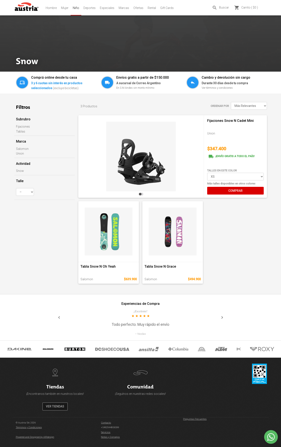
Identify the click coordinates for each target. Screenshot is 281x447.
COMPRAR (235, 190)
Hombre (51, 8)
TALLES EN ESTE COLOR (222, 170)
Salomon (22, 148)
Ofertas (138, 8)
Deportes (89, 8)
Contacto (106, 422)
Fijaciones (23, 126)
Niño (76, 8)
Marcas (124, 8)
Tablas (20, 131)
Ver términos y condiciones (217, 87)
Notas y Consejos (110, 437)
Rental (152, 8)
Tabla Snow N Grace (160, 266)
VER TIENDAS (55, 406)
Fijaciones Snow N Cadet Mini (230, 121)
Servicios (105, 432)
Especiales (107, 8)
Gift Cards (167, 8)
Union (20, 153)
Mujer (64, 8)
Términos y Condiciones (29, 427)
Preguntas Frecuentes (195, 419)
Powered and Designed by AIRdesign (35, 437)
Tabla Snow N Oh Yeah (98, 266)
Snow (20, 171)
